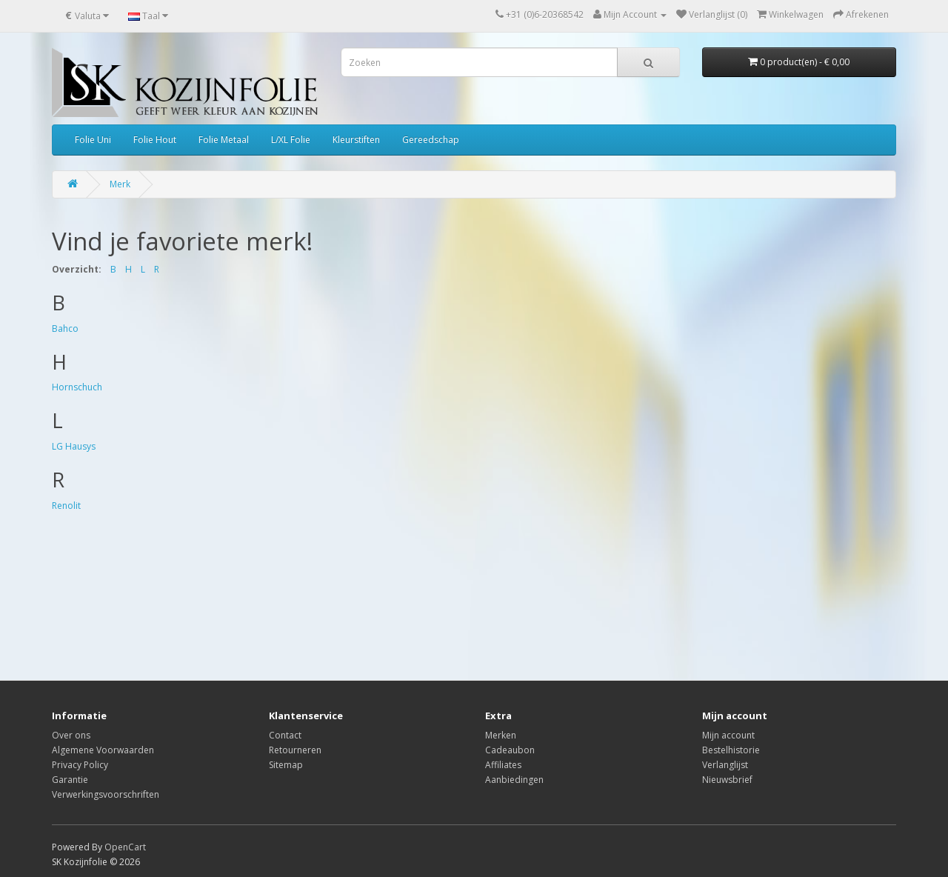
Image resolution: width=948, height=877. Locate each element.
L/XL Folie (290, 139)
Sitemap (286, 764)
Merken (500, 735)
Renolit (66, 505)
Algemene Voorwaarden (103, 750)
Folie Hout (154, 139)
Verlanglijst (725, 764)
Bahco (65, 328)
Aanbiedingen (514, 779)
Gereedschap (430, 139)
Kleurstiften (356, 139)
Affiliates (503, 764)
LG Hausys (74, 446)
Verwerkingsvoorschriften (105, 794)
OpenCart (125, 847)
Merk (120, 184)
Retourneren (295, 750)
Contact (285, 735)
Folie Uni (93, 139)
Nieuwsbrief (727, 779)
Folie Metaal (223, 139)
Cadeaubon (510, 750)
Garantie (70, 779)
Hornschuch (77, 387)
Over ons (71, 735)
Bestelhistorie (731, 750)
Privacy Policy (80, 764)
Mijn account (728, 735)
